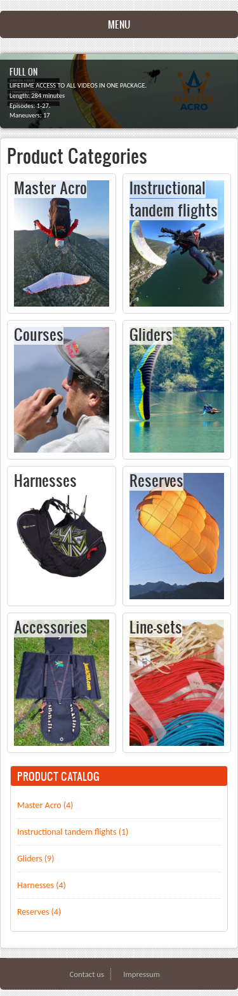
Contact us (86, 974)
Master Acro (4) (45, 805)
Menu (119, 24)
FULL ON (23, 71)
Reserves (156, 480)
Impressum (141, 974)
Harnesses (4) (41, 885)
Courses (38, 334)
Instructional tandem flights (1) (72, 832)
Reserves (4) (39, 911)
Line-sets (155, 626)
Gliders (151, 334)
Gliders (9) (35, 858)
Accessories (50, 626)
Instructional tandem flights (173, 198)
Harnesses (45, 480)
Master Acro (50, 187)
